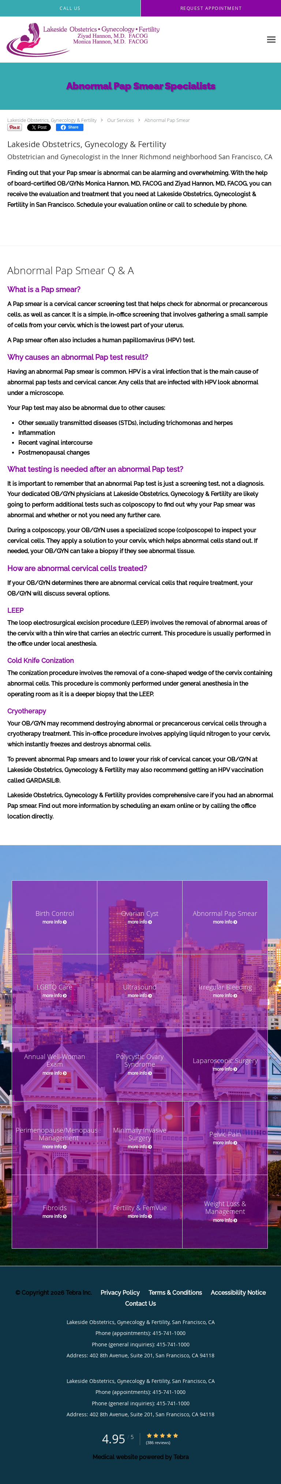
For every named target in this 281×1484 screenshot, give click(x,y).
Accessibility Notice (238, 1292)
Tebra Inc (78, 1292)
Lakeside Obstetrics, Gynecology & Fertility (52, 120)
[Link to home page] (113, 40)
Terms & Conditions (175, 1292)
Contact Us (140, 1303)
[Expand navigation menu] (271, 39)
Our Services (120, 120)
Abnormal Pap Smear (167, 120)
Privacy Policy (120, 1292)
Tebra (181, 1457)
